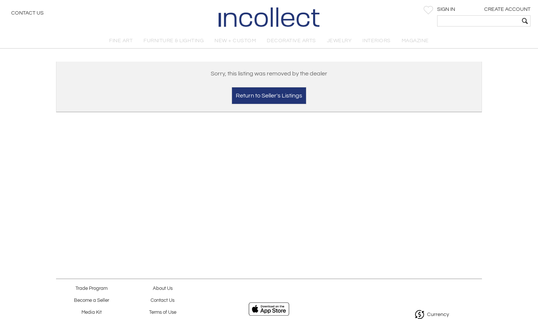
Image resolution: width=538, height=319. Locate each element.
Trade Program (91, 288)
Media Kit (91, 312)
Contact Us (27, 13)
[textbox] (478, 21)
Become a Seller (91, 300)
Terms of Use (162, 312)
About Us (163, 288)
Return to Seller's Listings (269, 96)
